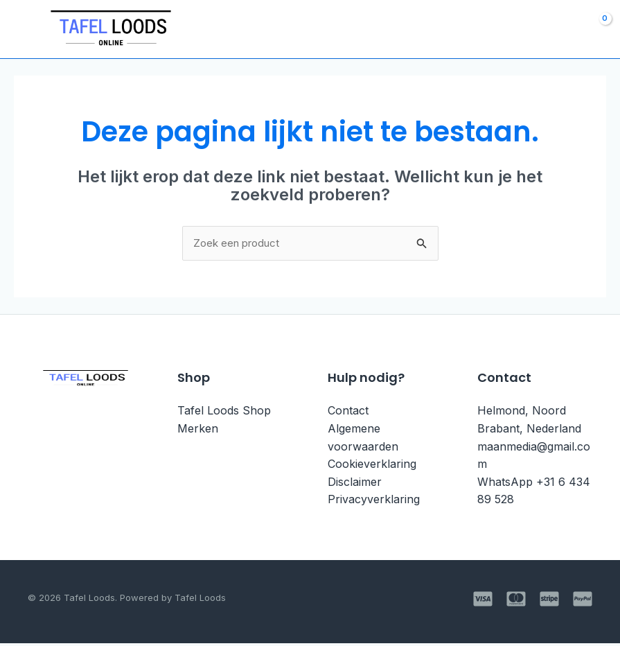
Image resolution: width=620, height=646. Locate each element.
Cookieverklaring (372, 466)
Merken (197, 431)
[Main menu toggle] (25, 29)
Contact (348, 413)
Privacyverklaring (374, 502)
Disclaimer (355, 484)
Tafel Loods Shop (224, 413)
